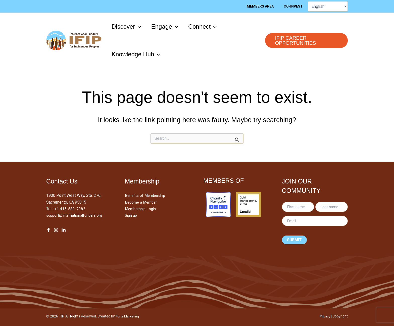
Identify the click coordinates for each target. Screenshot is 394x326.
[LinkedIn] (63, 230)
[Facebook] (48, 230)
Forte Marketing (128, 316)
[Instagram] (56, 230)
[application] (139, 26)
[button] (127, 26)
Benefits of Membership (146, 195)
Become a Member (141, 202)
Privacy (324, 316)
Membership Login (141, 208)
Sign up (131, 215)
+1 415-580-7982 (69, 208)
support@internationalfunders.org (75, 215)
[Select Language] (328, 6)
